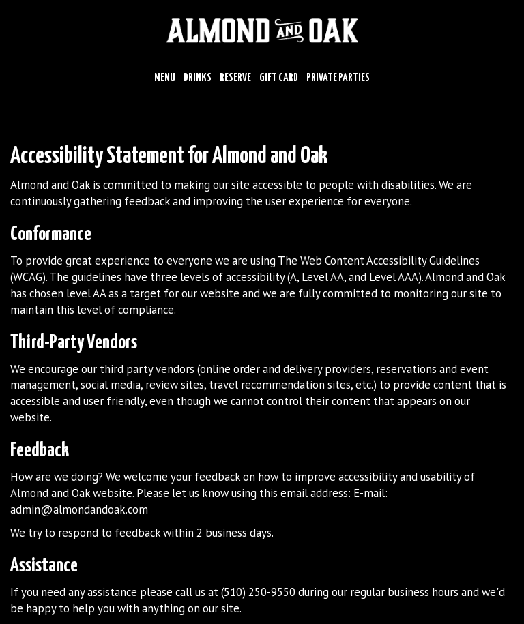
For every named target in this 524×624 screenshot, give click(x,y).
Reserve (235, 78)
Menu (164, 78)
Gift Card (278, 78)
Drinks (198, 78)
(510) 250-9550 (258, 591)
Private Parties (338, 78)
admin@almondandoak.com (79, 509)
